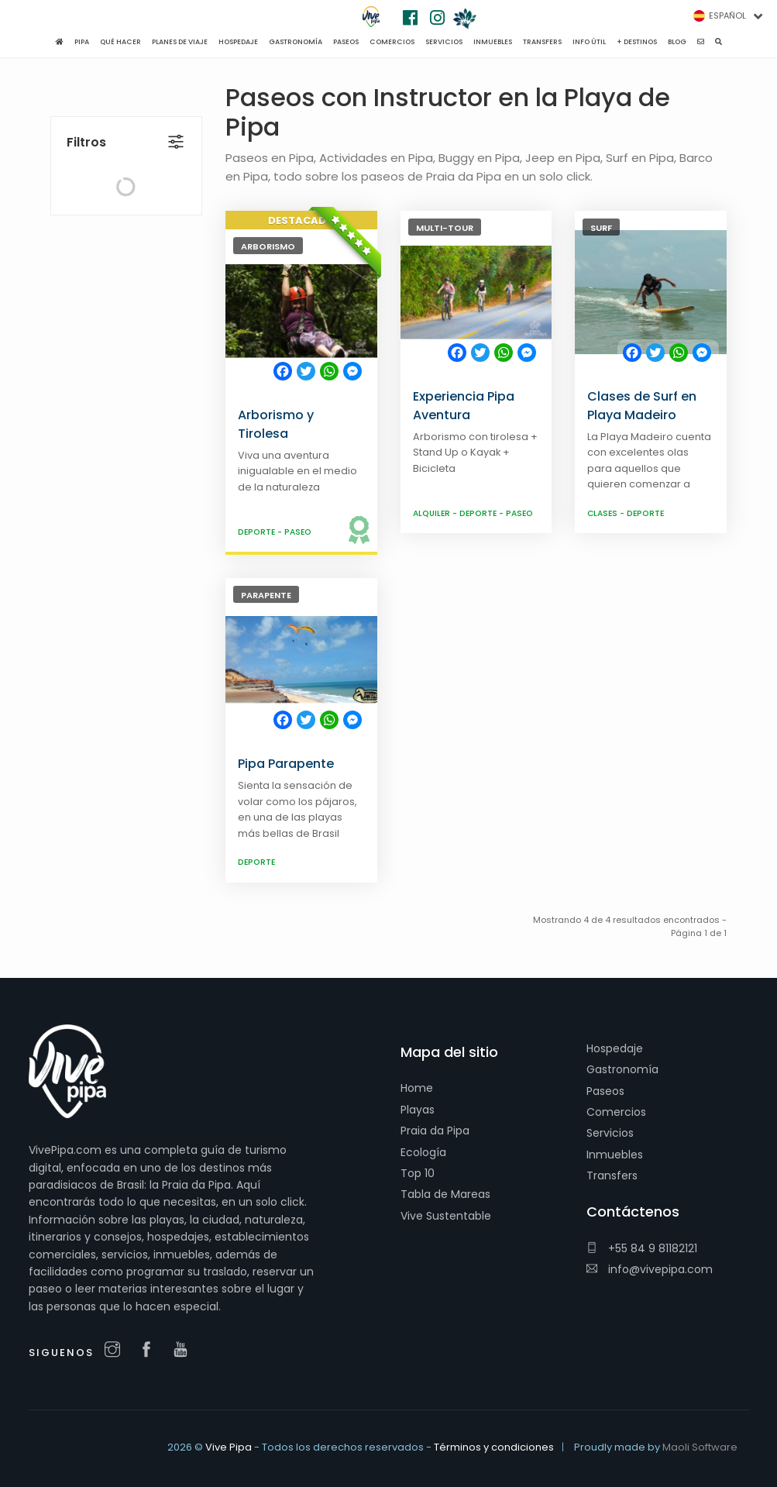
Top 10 (418, 1173)
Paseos (605, 1091)
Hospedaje (614, 1048)
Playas (418, 1109)
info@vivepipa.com (649, 1269)
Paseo (297, 532)
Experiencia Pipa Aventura (463, 405)
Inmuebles (614, 1154)
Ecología (423, 1152)
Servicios (610, 1133)
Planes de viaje (180, 41)
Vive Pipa (228, 1447)
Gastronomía (622, 1069)
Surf (601, 228)
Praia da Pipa (435, 1130)
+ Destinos (637, 41)
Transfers (612, 1175)
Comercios (616, 1112)
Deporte (257, 532)
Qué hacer (120, 41)
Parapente (266, 595)
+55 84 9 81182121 (641, 1248)
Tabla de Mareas (445, 1194)
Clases (603, 513)
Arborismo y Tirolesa (276, 424)
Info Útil (589, 41)
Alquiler (432, 513)
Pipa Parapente (286, 764)
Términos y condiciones (494, 1447)
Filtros (86, 109)
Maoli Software (699, 1447)
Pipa (81, 41)
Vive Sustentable (446, 1216)
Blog (677, 41)
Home (417, 1088)
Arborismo (268, 246)
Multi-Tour (444, 228)
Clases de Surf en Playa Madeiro (641, 405)
